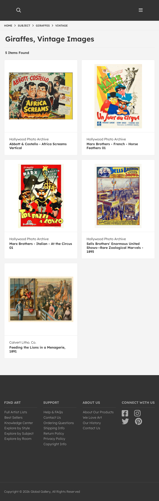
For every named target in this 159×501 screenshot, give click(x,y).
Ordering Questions (58, 423)
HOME (8, 25)
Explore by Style (17, 428)
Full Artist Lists (15, 412)
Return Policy (53, 433)
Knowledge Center (18, 423)
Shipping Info (54, 428)
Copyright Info (54, 444)
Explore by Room (17, 439)
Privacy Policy (54, 439)
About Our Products (98, 412)
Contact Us (52, 417)
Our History (92, 423)
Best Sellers (13, 417)
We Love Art (92, 417)
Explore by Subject (19, 433)
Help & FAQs (53, 412)
